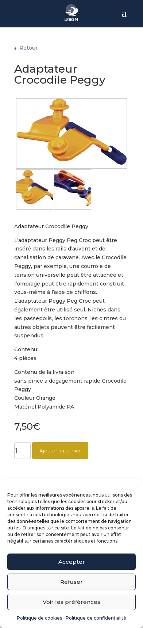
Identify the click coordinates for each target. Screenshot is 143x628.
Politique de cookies (39, 618)
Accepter (71, 561)
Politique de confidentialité (96, 618)
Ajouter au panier (60, 445)
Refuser (71, 581)
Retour (28, 42)
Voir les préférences (71, 601)
